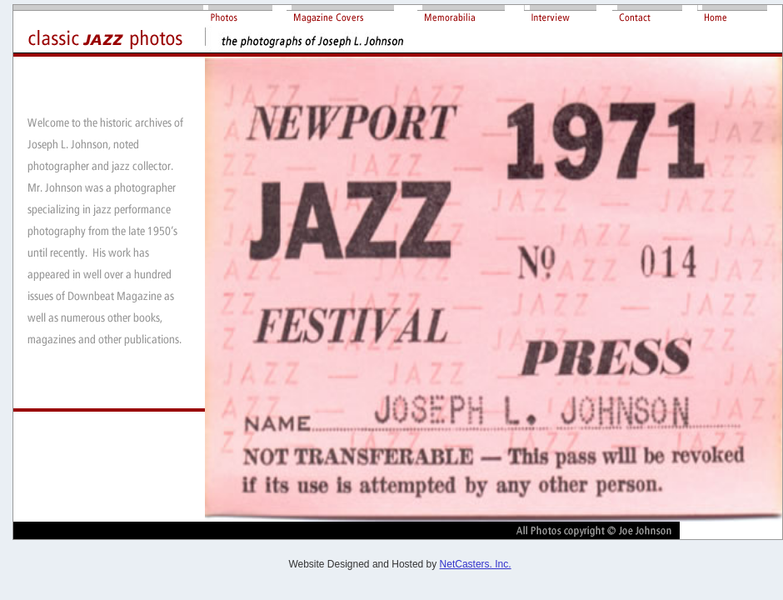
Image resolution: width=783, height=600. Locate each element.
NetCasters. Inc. (475, 564)
